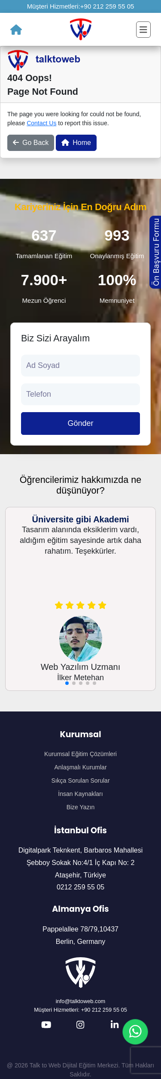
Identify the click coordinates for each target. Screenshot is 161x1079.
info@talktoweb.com (80, 1001)
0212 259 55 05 (80, 887)
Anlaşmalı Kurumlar (80, 767)
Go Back (31, 142)
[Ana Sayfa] (16, 29)
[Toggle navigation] (143, 29)
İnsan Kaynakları (80, 793)
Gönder (80, 423)
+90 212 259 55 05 (107, 6)
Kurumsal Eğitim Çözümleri (80, 753)
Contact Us (41, 123)
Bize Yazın (81, 807)
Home (76, 142)
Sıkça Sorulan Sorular (80, 780)
